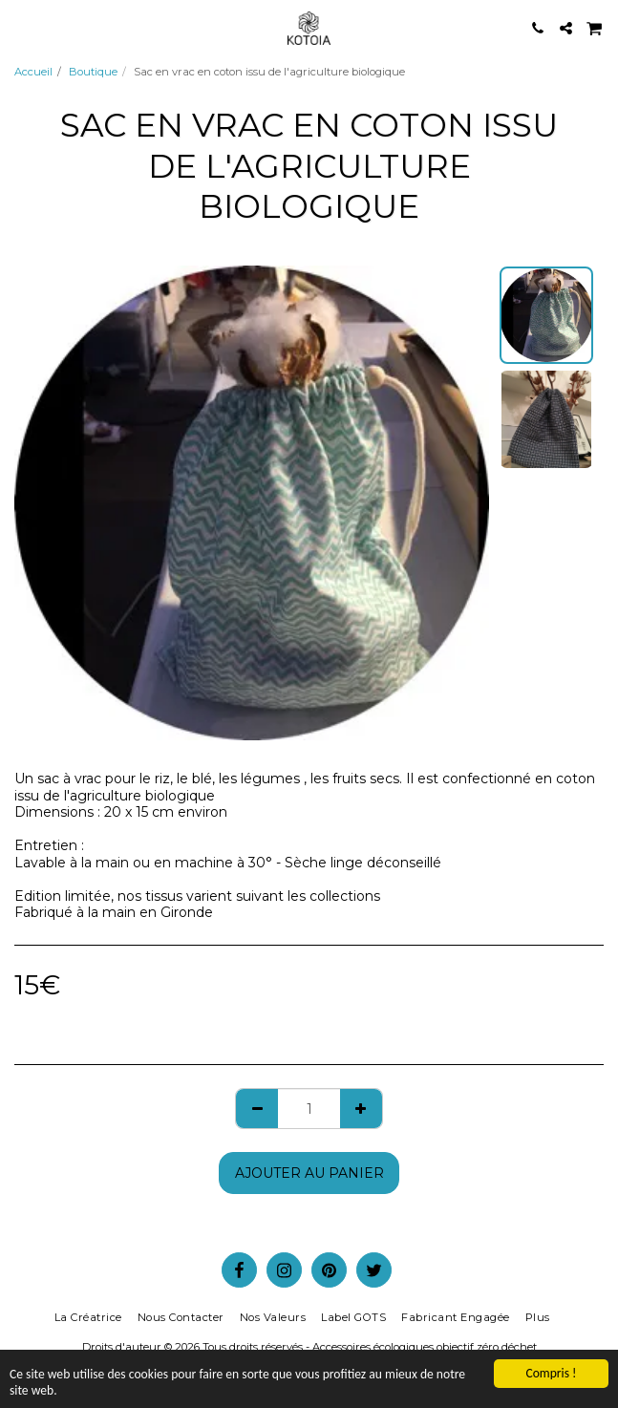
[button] (21, 28)
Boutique (93, 71)
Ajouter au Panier (309, 1173)
